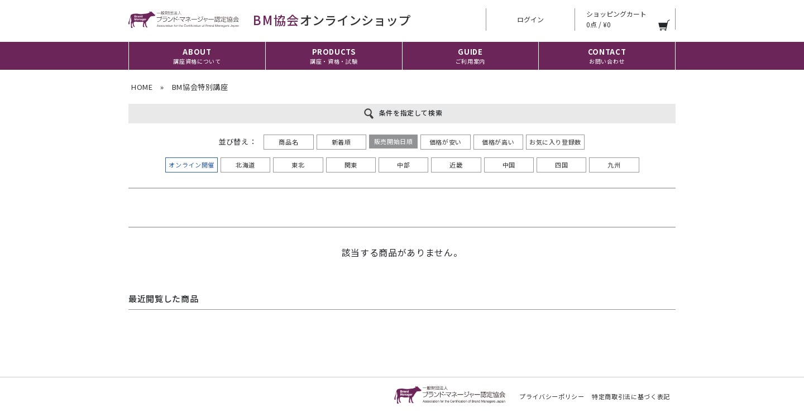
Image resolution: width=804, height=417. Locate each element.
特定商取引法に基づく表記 (631, 396)
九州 (613, 164)
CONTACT (607, 55)
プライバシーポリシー (552, 396)
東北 (297, 164)
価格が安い (445, 141)
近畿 (455, 164)
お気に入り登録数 (555, 141)
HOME (142, 87)
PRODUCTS (333, 56)
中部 (403, 164)
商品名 (288, 141)
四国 (561, 164)
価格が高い (498, 141)
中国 (508, 164)
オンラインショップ (269, 19)
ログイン (530, 19)
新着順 (341, 141)
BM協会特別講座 (200, 87)
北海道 (245, 164)
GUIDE (470, 55)
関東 (350, 164)
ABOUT (197, 55)
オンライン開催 (191, 164)
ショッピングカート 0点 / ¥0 (616, 19)
